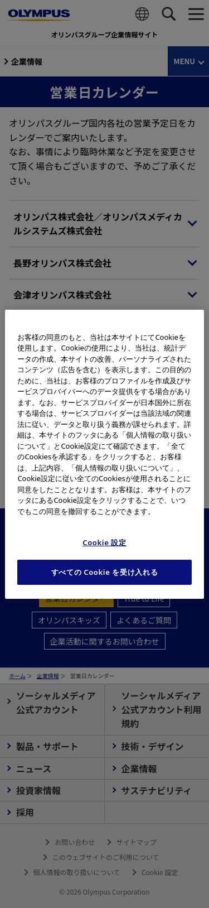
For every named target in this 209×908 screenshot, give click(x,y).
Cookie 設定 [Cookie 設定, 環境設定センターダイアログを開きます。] (104, 542)
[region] (104, 453)
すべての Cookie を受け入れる (104, 572)
